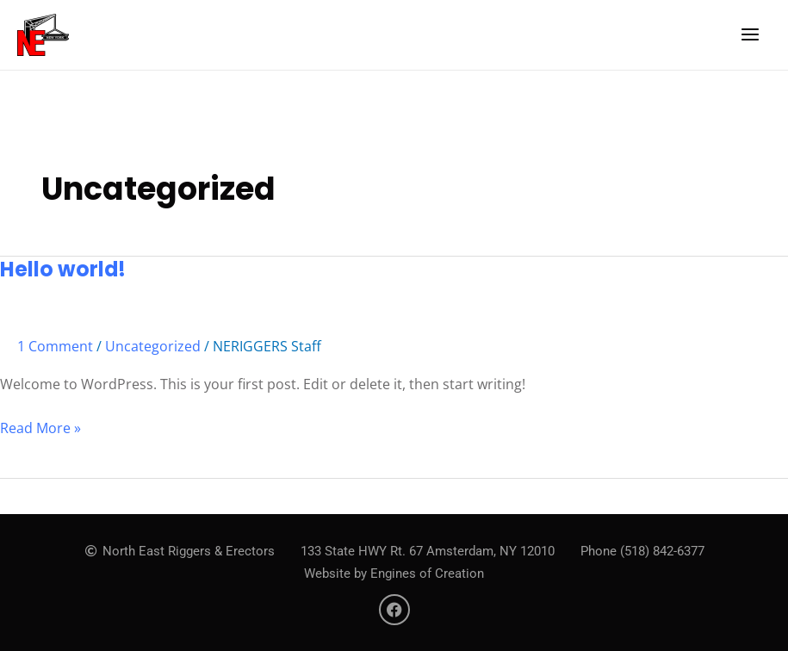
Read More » (40, 427)
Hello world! (63, 269)
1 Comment (55, 346)
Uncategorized (153, 346)
